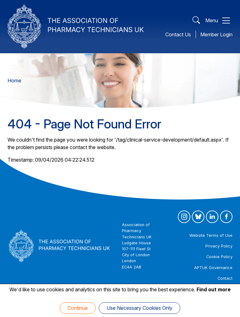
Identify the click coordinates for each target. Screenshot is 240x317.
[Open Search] (196, 20)
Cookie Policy (219, 256)
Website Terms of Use (210, 235)
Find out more (214, 289)
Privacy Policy (218, 246)
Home (14, 80)
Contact (225, 278)
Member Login (216, 34)
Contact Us (178, 34)
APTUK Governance (213, 267)
